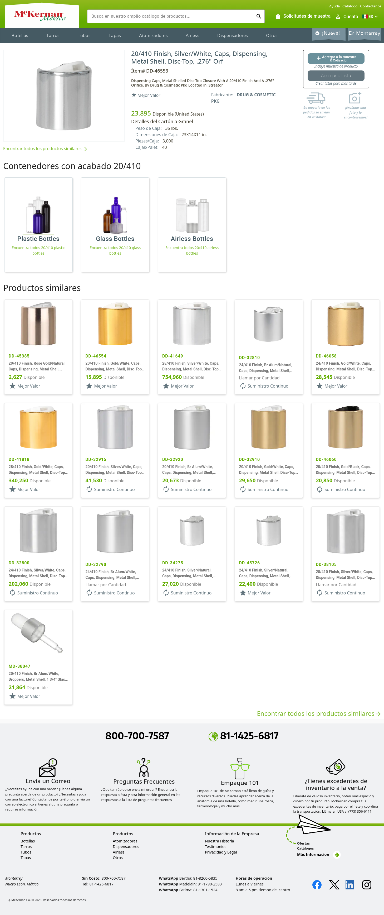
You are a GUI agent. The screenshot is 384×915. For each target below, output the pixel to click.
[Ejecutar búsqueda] (259, 16)
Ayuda (334, 6)
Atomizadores (153, 35)
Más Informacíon (319, 854)
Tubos (84, 35)
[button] (370, 16)
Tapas (115, 35)
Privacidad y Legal (221, 852)
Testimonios (215, 846)
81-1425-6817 (244, 735)
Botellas (20, 35)
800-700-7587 (137, 735)
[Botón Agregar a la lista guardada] (336, 75)
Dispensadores (232, 35)
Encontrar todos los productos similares (45, 149)
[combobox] (171, 16)
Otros (272, 35)
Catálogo (349, 6)
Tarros (53, 35)
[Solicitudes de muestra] (303, 16)
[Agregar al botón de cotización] (336, 58)
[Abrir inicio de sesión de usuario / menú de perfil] (346, 16)
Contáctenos (370, 6)
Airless (192, 35)
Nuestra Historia (219, 840)
